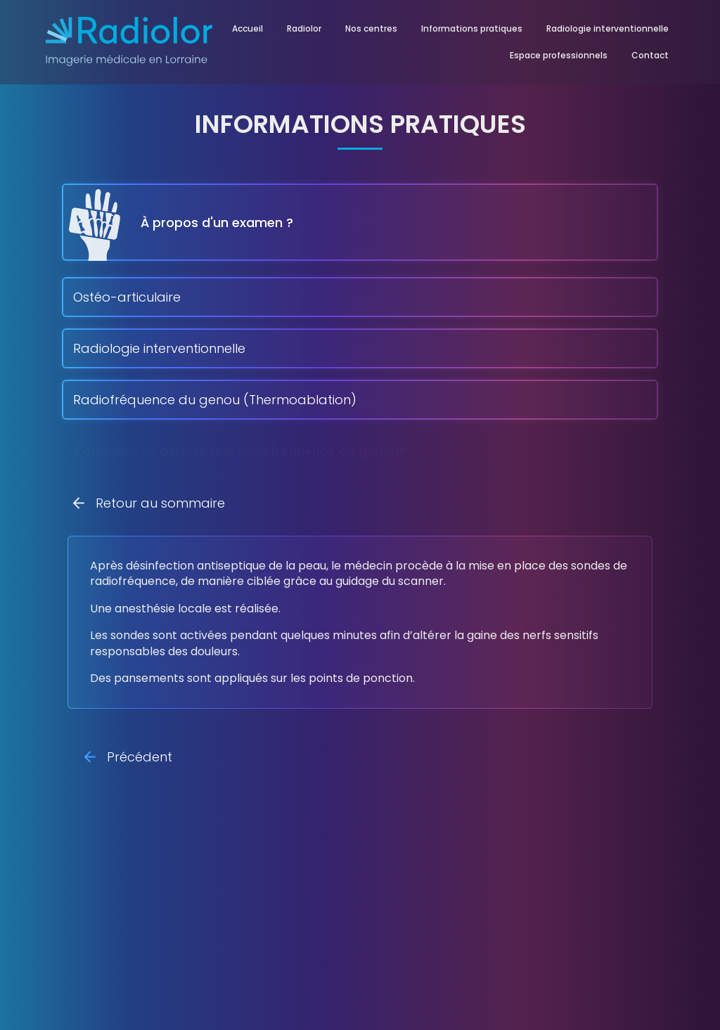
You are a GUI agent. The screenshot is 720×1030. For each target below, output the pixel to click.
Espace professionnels (559, 55)
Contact (650, 55)
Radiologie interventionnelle (607, 28)
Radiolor (304, 28)
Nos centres (371, 28)
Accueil (247, 28)
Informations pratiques (471, 28)
